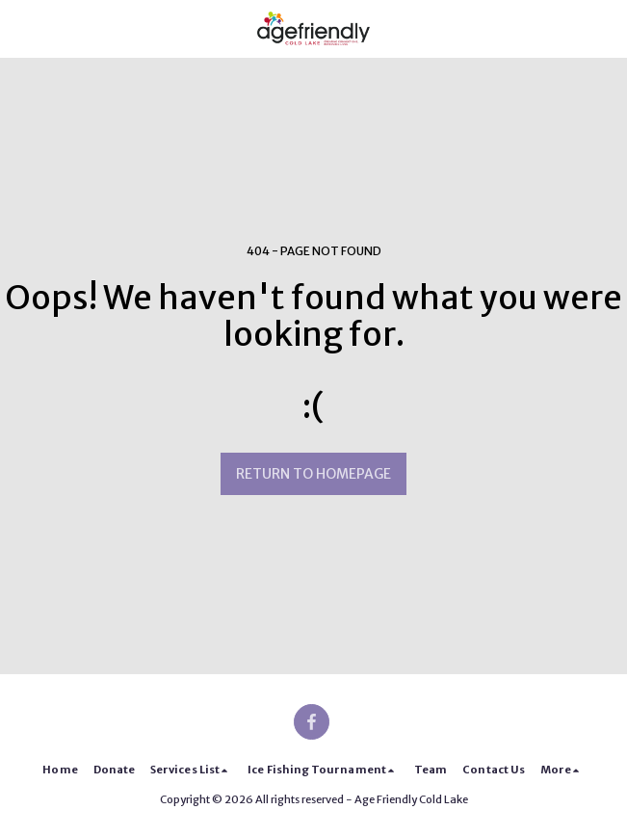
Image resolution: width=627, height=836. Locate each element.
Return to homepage (313, 474)
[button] (21, 27)
